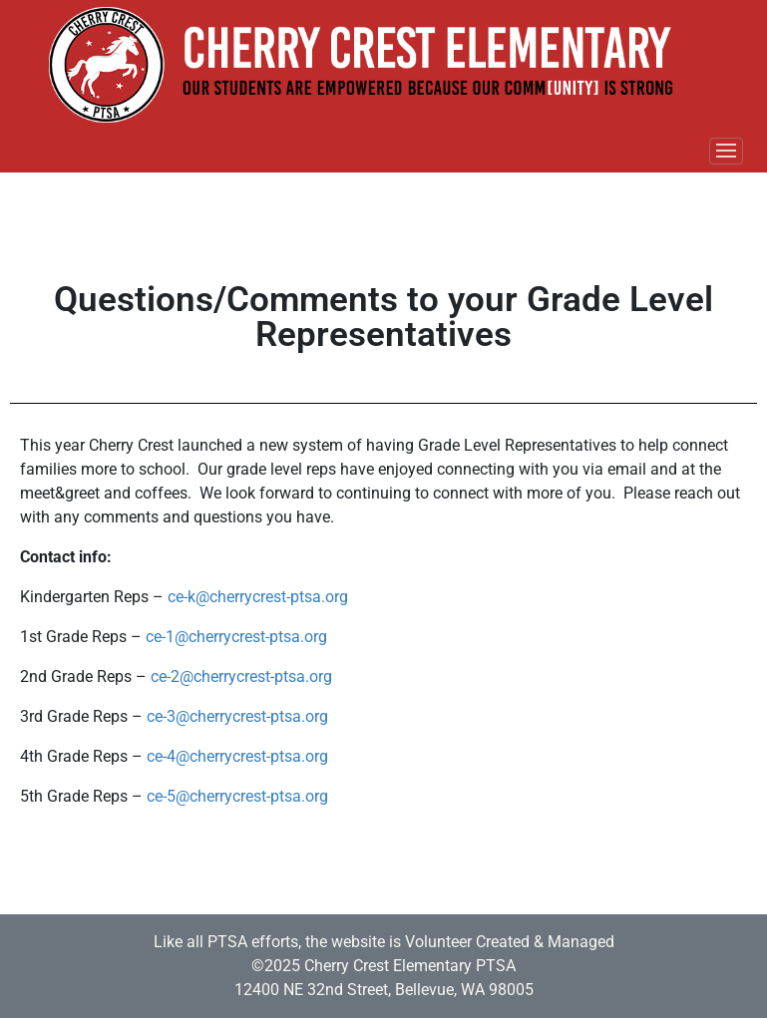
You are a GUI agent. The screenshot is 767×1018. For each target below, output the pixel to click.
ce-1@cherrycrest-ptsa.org (236, 636)
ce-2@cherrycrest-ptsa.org (241, 676)
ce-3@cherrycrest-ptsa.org (237, 716)
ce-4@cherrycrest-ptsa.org (237, 756)
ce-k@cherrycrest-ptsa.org (258, 596)
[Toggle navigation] (726, 152)
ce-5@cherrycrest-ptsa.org (237, 796)
